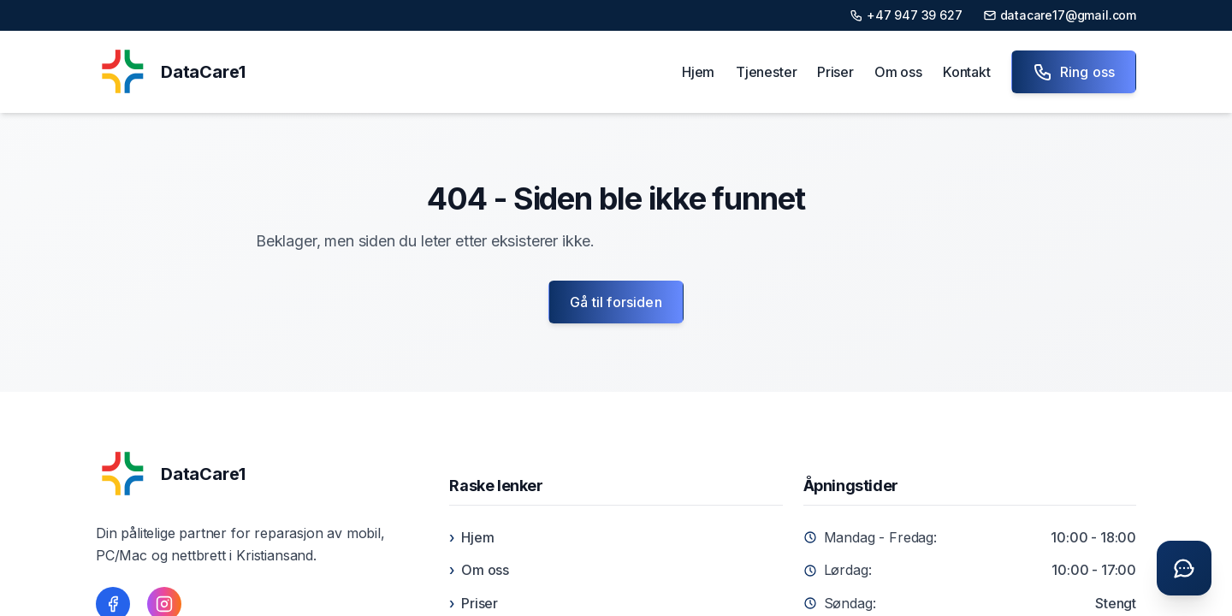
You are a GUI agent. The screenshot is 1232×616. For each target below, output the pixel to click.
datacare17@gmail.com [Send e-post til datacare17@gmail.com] (1059, 15)
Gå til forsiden (615, 302)
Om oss (898, 71)
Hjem (698, 71)
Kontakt (967, 71)
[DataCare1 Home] (170, 71)
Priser (835, 71)
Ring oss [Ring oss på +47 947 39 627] (1074, 72)
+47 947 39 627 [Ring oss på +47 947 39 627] (906, 15)
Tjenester (766, 71)
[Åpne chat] (1184, 568)
